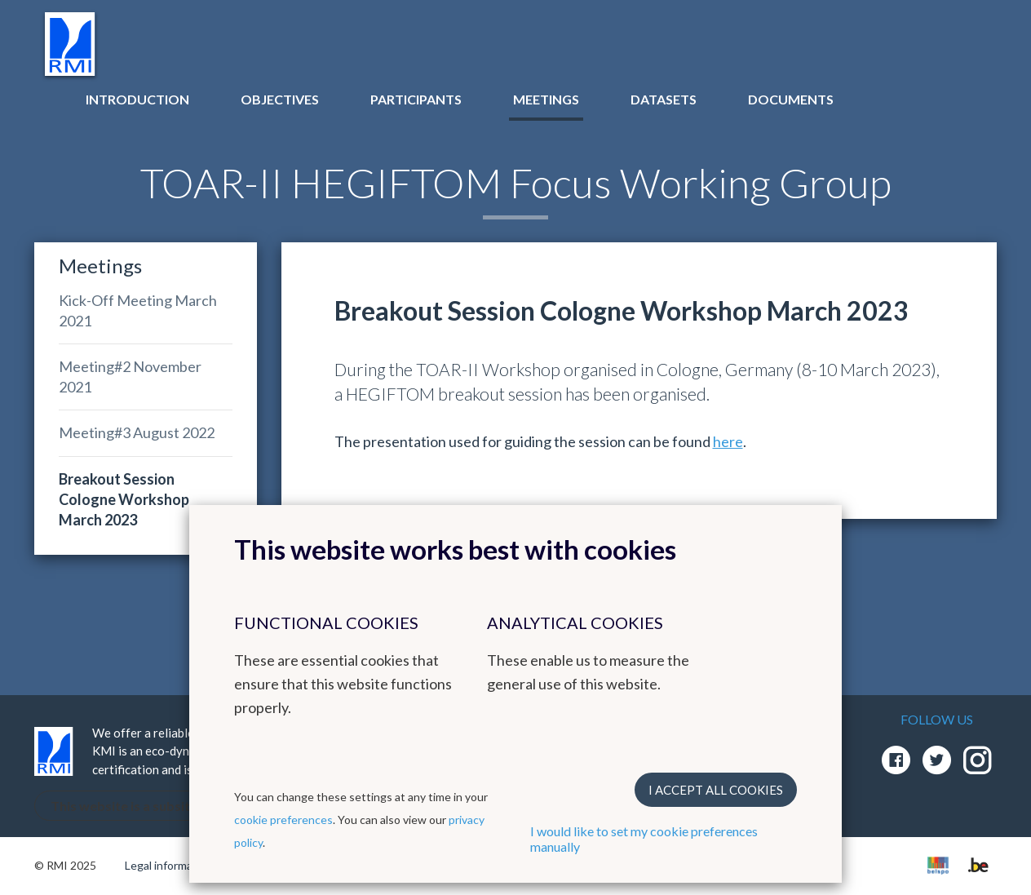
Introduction (137, 99)
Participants (416, 99)
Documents (791, 99)
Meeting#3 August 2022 (137, 432)
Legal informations (172, 865)
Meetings (546, 99)
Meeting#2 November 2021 (130, 376)
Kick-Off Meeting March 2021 (138, 310)
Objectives (280, 99)
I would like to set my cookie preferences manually (644, 838)
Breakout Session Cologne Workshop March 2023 (124, 499)
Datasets (664, 99)
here (728, 441)
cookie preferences (283, 819)
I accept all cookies (715, 789)
